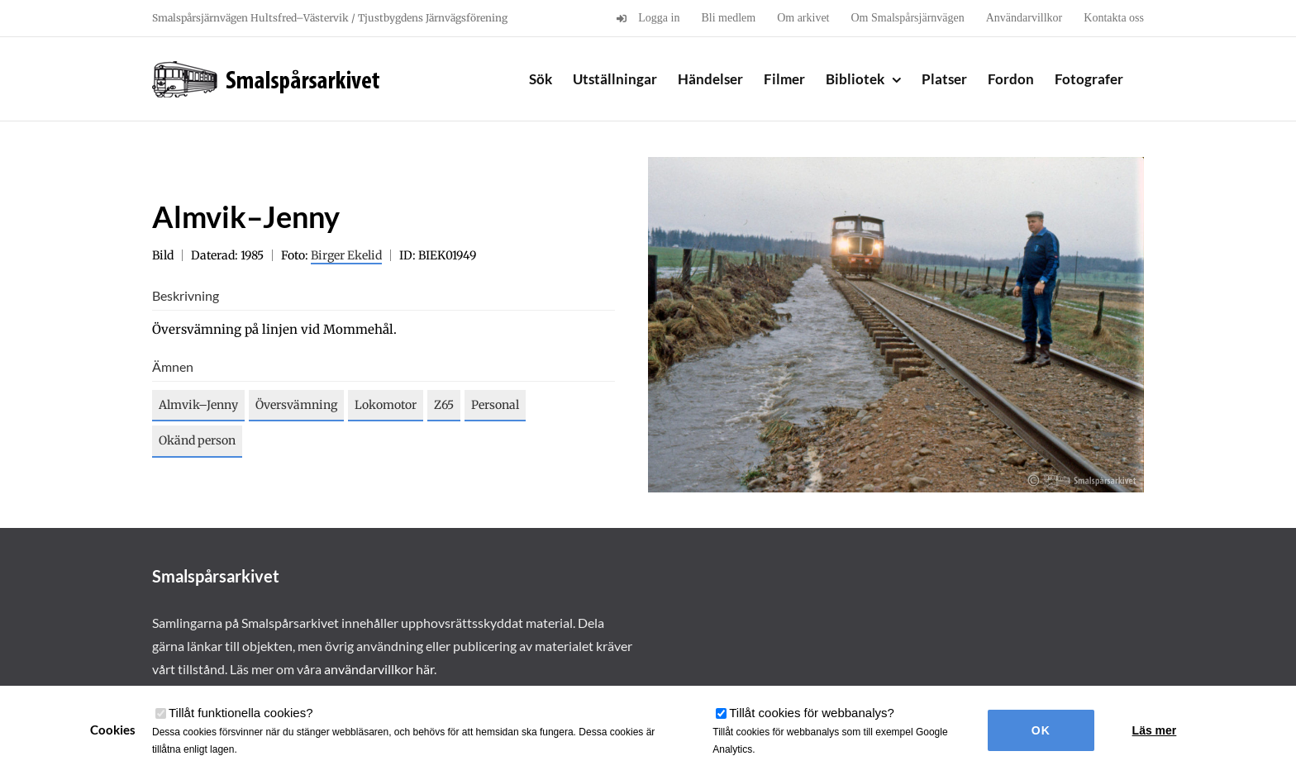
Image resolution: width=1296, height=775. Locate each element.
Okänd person (197, 440)
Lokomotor (386, 404)
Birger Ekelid (346, 255)
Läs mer (1154, 730)
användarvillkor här (379, 669)
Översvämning (296, 404)
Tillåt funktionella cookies (241, 713)
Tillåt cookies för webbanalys (811, 713)
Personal (495, 404)
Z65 (444, 404)
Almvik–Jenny (198, 404)
